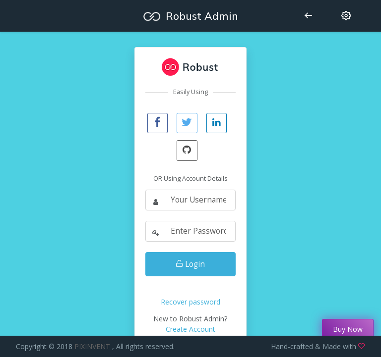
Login (190, 264)
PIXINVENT (93, 346)
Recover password (190, 301)
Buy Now (348, 329)
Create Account (190, 329)
